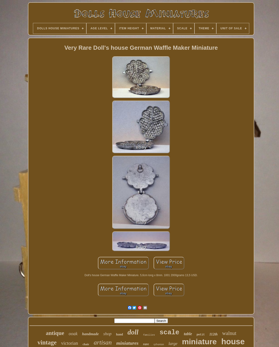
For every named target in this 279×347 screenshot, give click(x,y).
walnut (229, 333)
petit (201, 334)
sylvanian (159, 344)
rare (146, 344)
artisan (103, 342)
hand (119, 334)
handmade (90, 334)
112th (213, 334)
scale (169, 332)
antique (55, 333)
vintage (47, 342)
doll (132, 332)
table (188, 334)
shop (107, 333)
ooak (73, 333)
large (173, 343)
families (149, 335)
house (233, 341)
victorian (69, 343)
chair (86, 344)
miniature (199, 341)
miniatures (127, 343)
